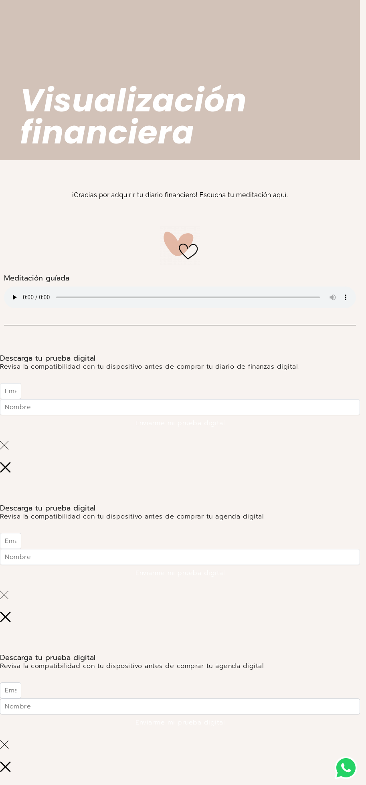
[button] (346, 768)
